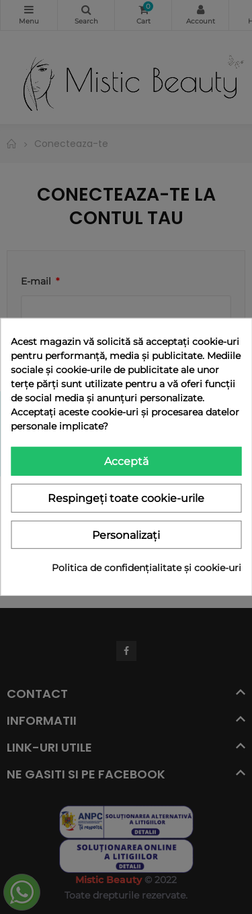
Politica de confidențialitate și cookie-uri (146, 568)
